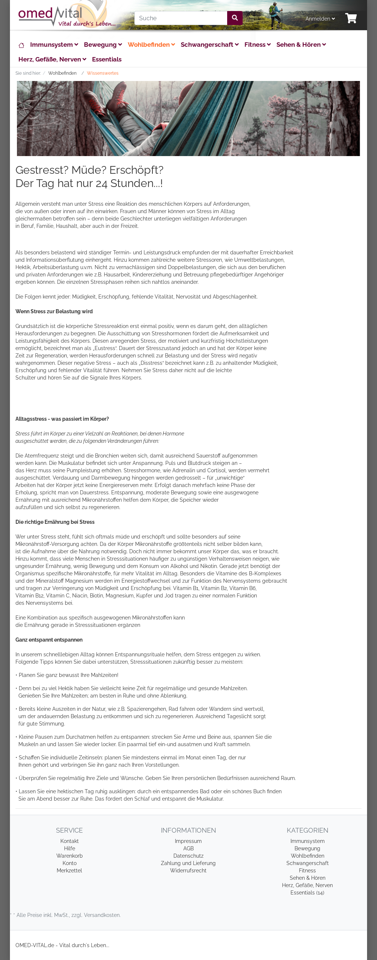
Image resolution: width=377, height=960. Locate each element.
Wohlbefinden (151, 44)
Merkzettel (69, 870)
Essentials (106, 59)
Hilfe (69, 848)
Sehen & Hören (301, 44)
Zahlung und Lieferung (188, 863)
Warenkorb (69, 856)
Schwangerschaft (210, 44)
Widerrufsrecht (188, 870)
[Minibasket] (351, 19)
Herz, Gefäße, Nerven (52, 59)
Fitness (257, 44)
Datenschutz (188, 856)
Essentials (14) (307, 893)
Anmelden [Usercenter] (320, 19)
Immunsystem (54, 44)
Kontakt (69, 841)
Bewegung (103, 44)
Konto (70, 863)
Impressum (188, 841)
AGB (188, 848)
